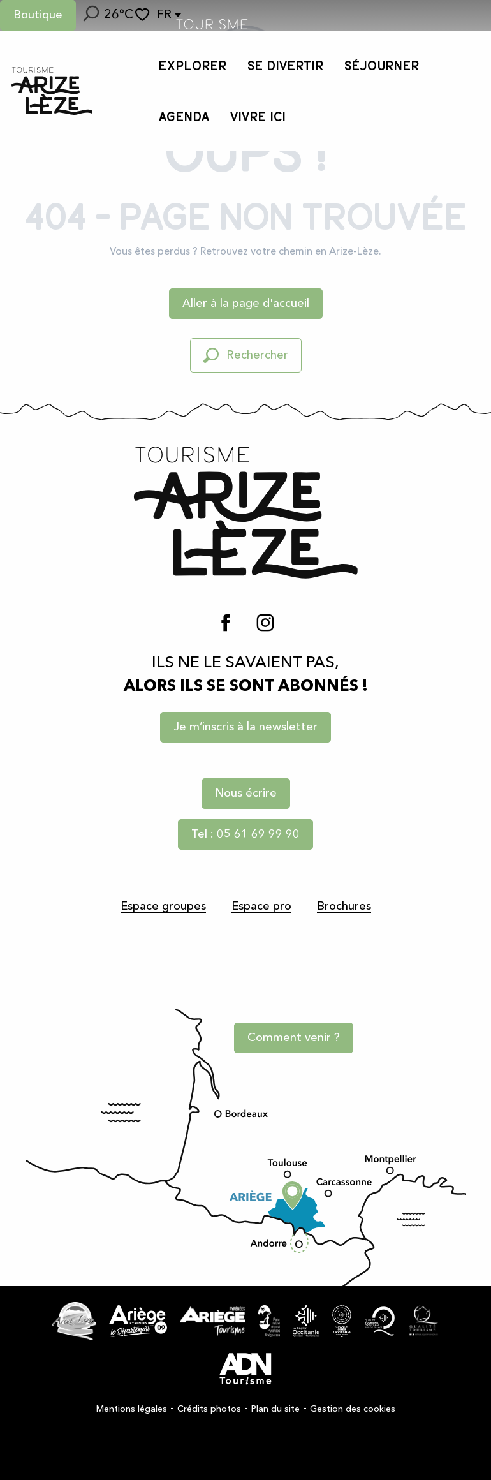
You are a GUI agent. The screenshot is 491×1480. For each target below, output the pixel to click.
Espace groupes (163, 906)
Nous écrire (246, 793)
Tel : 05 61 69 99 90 (245, 834)
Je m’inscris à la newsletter (245, 727)
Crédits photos (209, 1409)
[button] (90, 15)
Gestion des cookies (352, 1409)
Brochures (344, 906)
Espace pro (261, 906)
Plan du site (275, 1409)
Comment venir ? (293, 1038)
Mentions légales (131, 1409)
